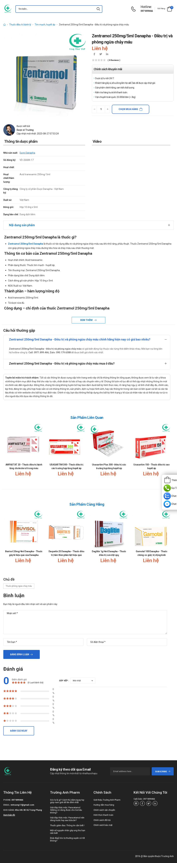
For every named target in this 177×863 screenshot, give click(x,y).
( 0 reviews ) (114, 60)
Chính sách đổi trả (101, 820)
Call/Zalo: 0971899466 (144, 799)
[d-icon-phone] (134, 9)
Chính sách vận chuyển (104, 810)
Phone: (7, 800)
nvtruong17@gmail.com (22, 805)
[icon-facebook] (94, 54)
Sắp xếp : (64, 680)
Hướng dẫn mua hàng (103, 805)
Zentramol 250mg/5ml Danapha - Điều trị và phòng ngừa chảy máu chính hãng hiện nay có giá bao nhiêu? (79, 339)
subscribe (163, 771)
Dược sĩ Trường (25, 130)
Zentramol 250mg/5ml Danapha (25, 243)
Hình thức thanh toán (103, 815)
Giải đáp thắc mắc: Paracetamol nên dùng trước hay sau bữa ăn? (67, 819)
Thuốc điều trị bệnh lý (20, 24)
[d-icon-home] (4, 24)
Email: (6, 805)
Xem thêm (86, 320)
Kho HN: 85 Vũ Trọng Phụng (28, 810)
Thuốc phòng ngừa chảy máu (19, 586)
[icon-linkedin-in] (106, 54)
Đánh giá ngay (18, 730)
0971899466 (147, 11)
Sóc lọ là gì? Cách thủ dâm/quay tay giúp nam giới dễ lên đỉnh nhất (67, 801)
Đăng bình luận (19, 654)
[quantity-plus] (107, 109)
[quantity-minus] (94, 109)
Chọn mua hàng (128, 109)
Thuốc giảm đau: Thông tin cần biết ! (67, 825)
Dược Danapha (27, 152)
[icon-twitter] (100, 54)
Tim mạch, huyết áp (45, 24)
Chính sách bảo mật (102, 825)
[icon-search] (98, 9)
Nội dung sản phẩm (22, 225)
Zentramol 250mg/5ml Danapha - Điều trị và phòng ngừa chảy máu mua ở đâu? (62, 363)
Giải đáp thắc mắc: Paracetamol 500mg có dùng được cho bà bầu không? (66, 810)
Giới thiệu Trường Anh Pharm (106, 800)
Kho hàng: (9, 810)
